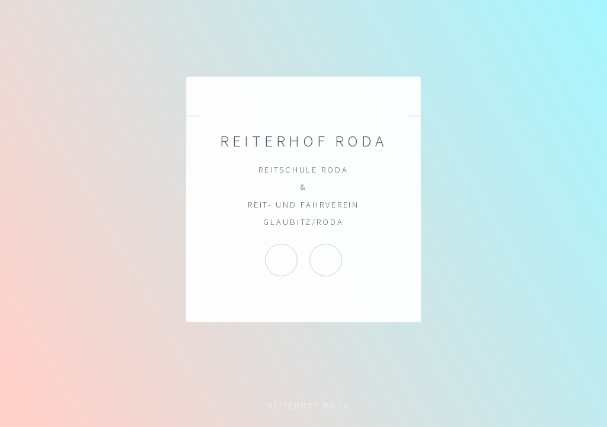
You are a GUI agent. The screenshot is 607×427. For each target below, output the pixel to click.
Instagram (281, 260)
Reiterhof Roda (325, 260)
